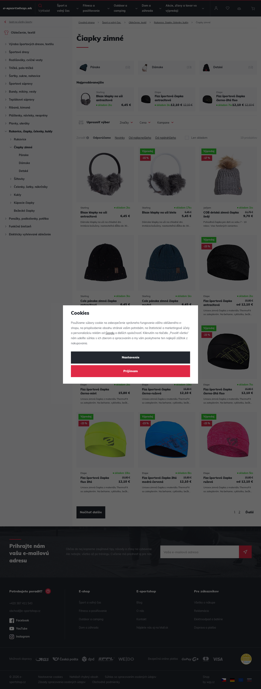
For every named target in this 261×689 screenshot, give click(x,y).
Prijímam (130, 371)
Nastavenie (130, 357)
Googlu (109, 333)
